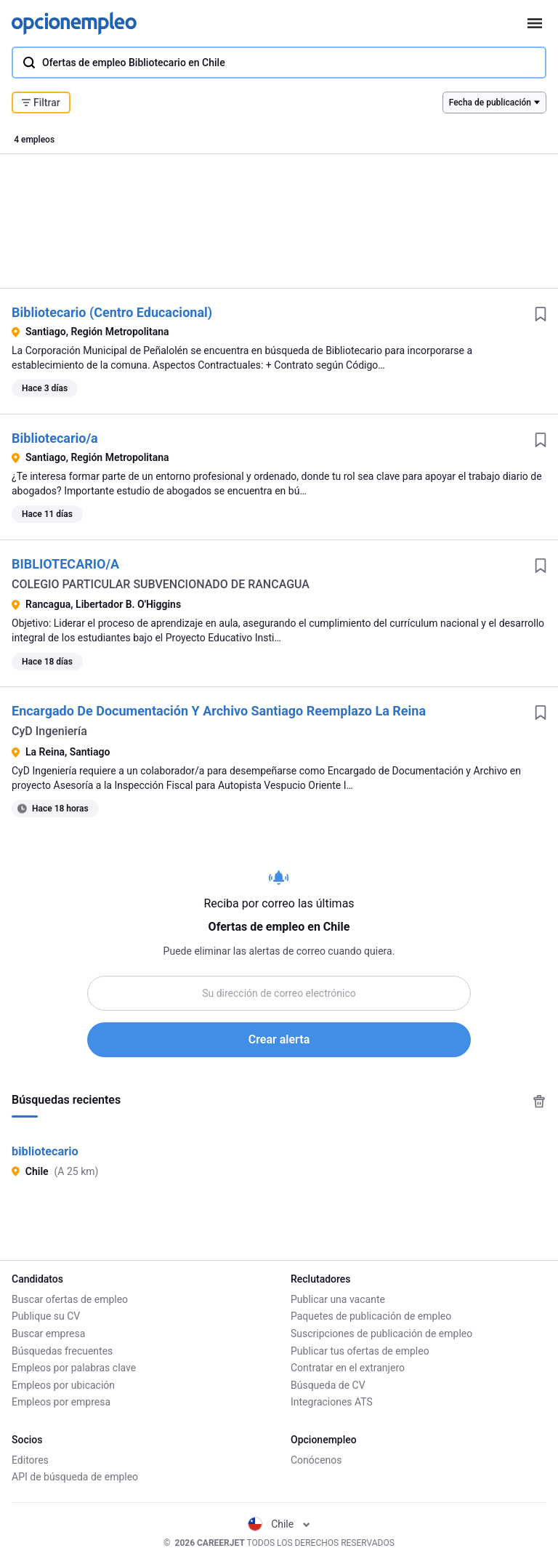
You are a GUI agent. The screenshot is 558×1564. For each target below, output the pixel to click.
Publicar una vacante (338, 1299)
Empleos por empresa (61, 1402)
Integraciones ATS (332, 1402)
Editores (30, 1460)
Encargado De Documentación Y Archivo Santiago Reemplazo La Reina (219, 710)
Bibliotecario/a (55, 438)
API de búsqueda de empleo (75, 1477)
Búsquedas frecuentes (62, 1351)
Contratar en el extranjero (348, 1367)
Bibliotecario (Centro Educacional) (112, 312)
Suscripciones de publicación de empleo (381, 1333)
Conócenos (316, 1460)
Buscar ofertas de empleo (70, 1299)
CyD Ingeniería (49, 731)
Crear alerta (279, 1039)
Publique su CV (46, 1316)
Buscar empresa (48, 1333)
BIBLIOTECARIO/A (65, 564)
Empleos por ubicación (63, 1385)
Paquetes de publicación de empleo (371, 1316)
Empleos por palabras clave (74, 1367)
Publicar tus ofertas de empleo (360, 1351)
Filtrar (41, 102)
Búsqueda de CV (328, 1385)
